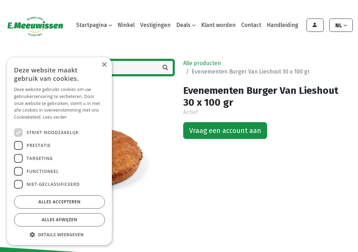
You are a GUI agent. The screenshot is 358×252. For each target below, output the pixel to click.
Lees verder (55, 117)
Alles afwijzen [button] (59, 220)
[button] (59, 234)
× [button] (104, 65)
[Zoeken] (165, 67)
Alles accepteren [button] (59, 202)
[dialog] (59, 151)
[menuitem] (126, 25)
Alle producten (202, 63)
